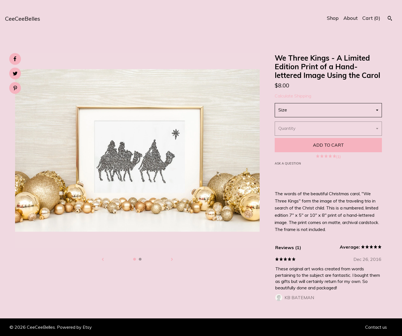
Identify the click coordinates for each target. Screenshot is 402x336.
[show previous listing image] (103, 260)
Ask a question (288, 163)
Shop (333, 18)
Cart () (371, 18)
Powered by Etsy (74, 327)
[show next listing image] (172, 260)
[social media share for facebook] (15, 59)
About (350, 18)
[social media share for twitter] (15, 74)
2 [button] (140, 259)
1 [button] (134, 259)
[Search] (390, 19)
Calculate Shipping (293, 96)
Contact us (376, 327)
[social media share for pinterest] (15, 88)
